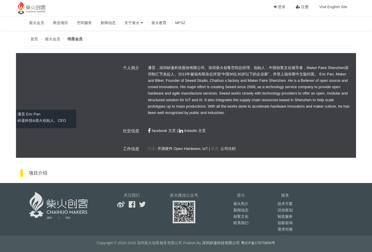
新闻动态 (108, 23)
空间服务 (84, 23)
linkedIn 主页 (192, 130)
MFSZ (180, 23)
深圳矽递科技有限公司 (221, 243)
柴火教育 (159, 23)
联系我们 (240, 223)
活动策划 (285, 210)
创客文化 (240, 216)
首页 (34, 39)
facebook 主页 (162, 130)
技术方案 (285, 204)
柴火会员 (36, 23)
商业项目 (60, 23)
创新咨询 (285, 223)
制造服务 (285, 216)
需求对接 (285, 229)
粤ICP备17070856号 (258, 243)
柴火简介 (240, 204)
